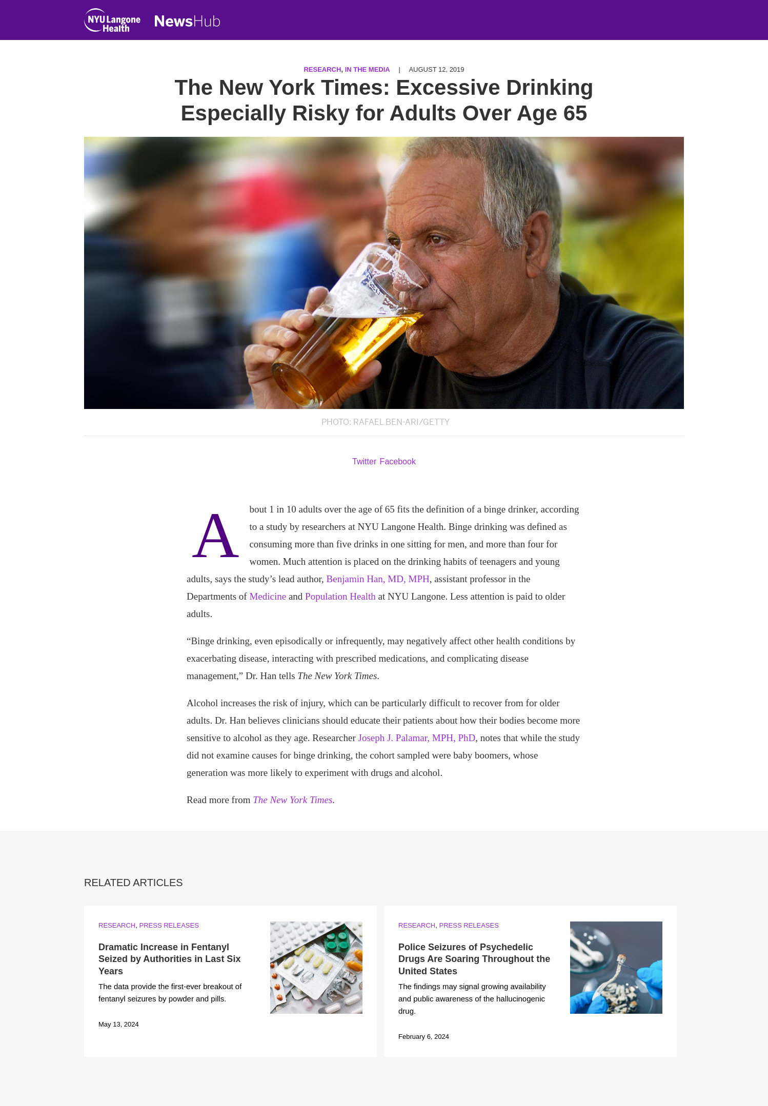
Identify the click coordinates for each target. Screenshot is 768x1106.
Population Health (340, 596)
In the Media (367, 69)
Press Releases (168, 925)
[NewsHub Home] (187, 21)
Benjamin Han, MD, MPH (378, 579)
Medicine (267, 596)
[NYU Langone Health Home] (112, 22)
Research (322, 69)
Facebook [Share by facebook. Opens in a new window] (398, 461)
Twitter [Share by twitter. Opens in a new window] (364, 461)
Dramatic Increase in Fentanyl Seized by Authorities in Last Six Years (169, 959)
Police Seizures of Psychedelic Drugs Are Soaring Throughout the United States (474, 959)
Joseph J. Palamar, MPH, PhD (417, 737)
